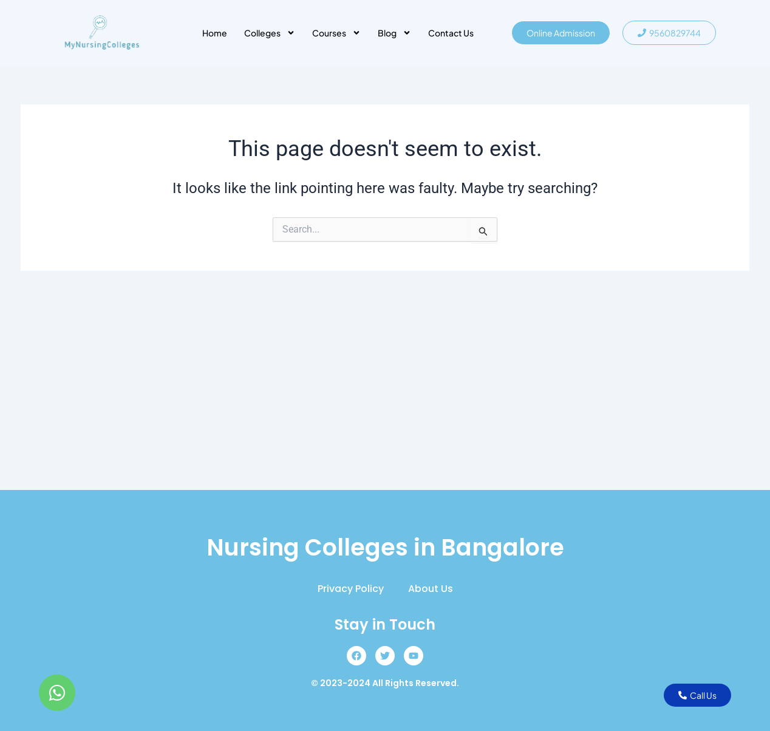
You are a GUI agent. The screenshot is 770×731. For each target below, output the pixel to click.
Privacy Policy (351, 589)
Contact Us (451, 32)
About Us (430, 589)
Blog (394, 32)
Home (214, 32)
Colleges (269, 32)
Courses (336, 32)
